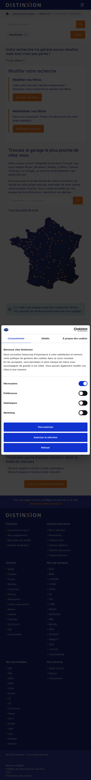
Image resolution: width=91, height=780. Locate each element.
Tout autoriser (45, 427)
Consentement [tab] (16, 338)
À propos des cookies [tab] (75, 338)
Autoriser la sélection (45, 437)
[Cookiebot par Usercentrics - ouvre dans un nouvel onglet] (73, 330)
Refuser (45, 447)
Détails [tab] (45, 338)
